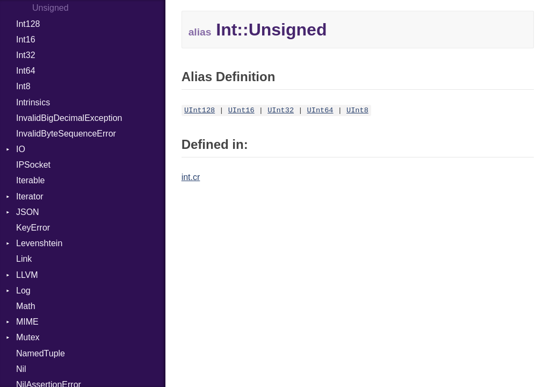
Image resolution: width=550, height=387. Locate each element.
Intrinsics (33, 102)
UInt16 (241, 110)
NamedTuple (40, 353)
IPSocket (33, 164)
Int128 (28, 23)
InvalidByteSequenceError (66, 133)
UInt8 (357, 110)
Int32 (25, 55)
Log (23, 290)
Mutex (28, 337)
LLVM (27, 275)
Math (25, 306)
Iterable (30, 180)
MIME (27, 321)
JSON (27, 212)
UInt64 (320, 110)
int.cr (191, 177)
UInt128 (199, 110)
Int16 (25, 39)
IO (20, 149)
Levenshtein (39, 243)
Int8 (23, 86)
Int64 (25, 70)
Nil (21, 369)
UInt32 (280, 110)
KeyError (33, 227)
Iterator (30, 196)
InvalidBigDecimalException (69, 118)
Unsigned (50, 7)
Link (24, 258)
